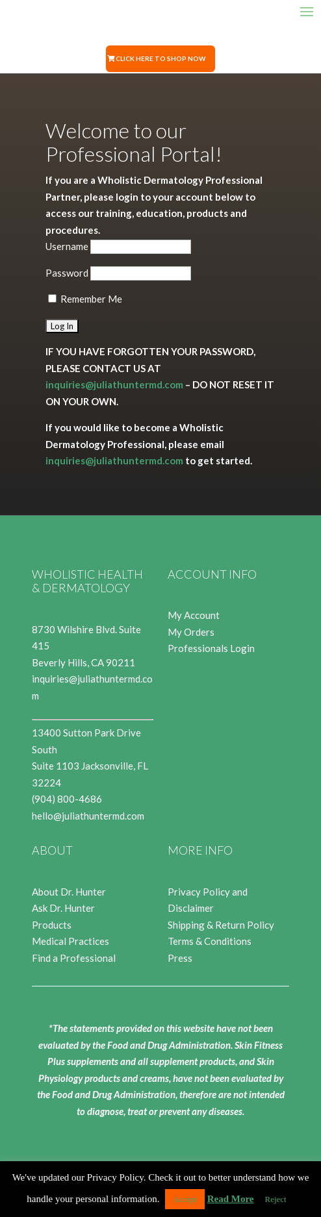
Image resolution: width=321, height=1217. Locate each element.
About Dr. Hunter (69, 891)
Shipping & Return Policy (221, 925)
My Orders (191, 632)
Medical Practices (70, 941)
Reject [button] (276, 1199)
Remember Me (85, 299)
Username (66, 246)
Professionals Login (211, 648)
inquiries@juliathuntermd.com (114, 384)
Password (66, 273)
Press (180, 958)
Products (51, 925)
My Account (194, 615)
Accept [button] (185, 1199)
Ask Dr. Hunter (63, 908)
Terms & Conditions (209, 941)
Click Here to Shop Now (160, 58)
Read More (230, 1199)
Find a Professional (74, 958)
